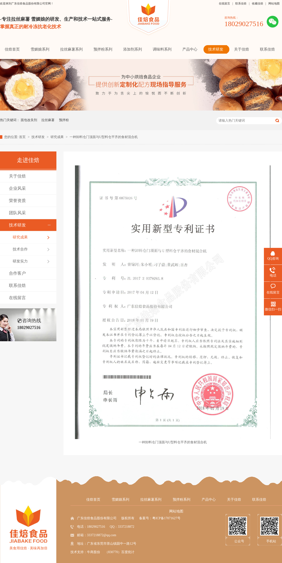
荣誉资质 (17, 200)
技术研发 (38, 137)
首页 (23, 137)
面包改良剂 (29, 120)
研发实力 (20, 261)
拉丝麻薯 (48, 120)
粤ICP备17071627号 (166, 518)
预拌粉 (64, 120)
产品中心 (209, 499)
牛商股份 (93, 552)
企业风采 (17, 188)
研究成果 (58, 137)
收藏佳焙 (257, 3)
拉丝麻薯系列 (150, 499)
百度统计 (127, 552)
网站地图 (274, 3)
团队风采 (17, 212)
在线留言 (224, 3)
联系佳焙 (241, 3)
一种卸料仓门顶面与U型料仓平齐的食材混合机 (104, 137)
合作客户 (17, 273)
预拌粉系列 (181, 499)
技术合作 (20, 249)
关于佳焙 (17, 176)
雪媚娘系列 (120, 499)
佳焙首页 (93, 499)
